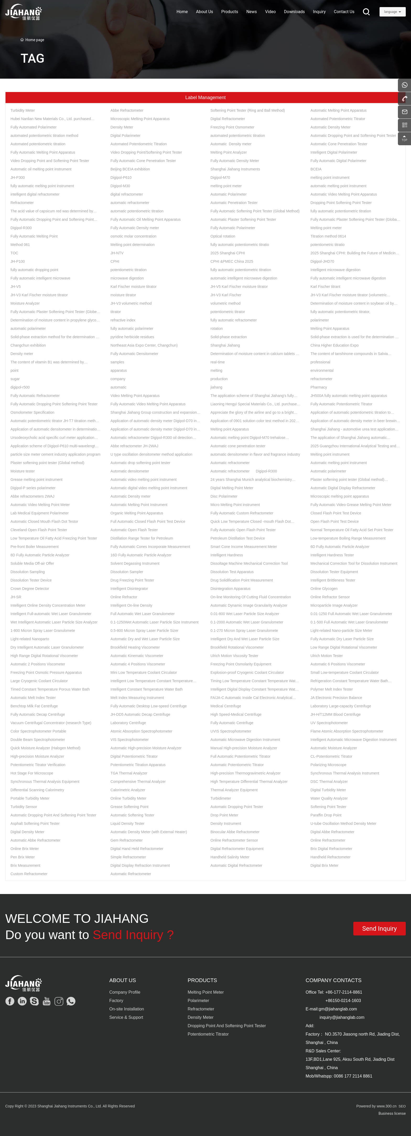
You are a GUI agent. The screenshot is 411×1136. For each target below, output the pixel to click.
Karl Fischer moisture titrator (134, 286)
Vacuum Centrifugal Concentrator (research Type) (50, 723)
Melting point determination (133, 245)
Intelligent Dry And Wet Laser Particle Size (244, 639)
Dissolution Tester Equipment (334, 572)
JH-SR (15, 597)
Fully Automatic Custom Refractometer (241, 513)
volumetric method (225, 303)
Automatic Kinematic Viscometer (137, 656)
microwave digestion (127, 278)
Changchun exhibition (28, 345)
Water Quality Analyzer (329, 798)
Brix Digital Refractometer (332, 849)
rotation (216, 328)
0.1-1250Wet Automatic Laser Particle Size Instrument (155, 622)
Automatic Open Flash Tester (134, 530)
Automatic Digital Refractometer (236, 865)
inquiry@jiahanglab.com (342, 1017)
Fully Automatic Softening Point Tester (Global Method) (255, 211)
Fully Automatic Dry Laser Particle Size (342, 639)
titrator (116, 312)
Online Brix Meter (24, 849)
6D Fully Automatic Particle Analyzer (340, 547)
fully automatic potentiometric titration (341, 211)
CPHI (115, 261)
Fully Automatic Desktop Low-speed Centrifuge (149, 706)
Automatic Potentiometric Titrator (237, 765)
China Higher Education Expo (335, 345)
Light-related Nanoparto (29, 639)
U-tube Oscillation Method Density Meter (343, 823)
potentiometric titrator (227, 312)
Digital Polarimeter (125, 135)
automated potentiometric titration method (44, 135)
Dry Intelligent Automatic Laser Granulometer (47, 647)
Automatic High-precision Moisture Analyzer (146, 748)
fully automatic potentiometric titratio (239, 245)
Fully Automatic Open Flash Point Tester (243, 530)
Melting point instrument (330, 454)
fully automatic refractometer (233, 320)
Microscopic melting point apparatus (340, 496)
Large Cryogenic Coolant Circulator (39, 681)
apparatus (119, 370)
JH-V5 (15, 286)
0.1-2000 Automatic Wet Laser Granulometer (246, 622)
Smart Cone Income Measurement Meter (243, 547)
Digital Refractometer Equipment (236, 849)
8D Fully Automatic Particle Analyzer (39, 555)
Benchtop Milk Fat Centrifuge (34, 706)
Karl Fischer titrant (325, 286)
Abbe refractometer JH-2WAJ (134, 446)
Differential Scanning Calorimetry (37, 790)
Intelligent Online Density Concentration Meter (47, 605)
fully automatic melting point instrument (42, 186)
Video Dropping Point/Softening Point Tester (146, 152)
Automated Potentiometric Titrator (338, 119)
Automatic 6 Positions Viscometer (338, 664)
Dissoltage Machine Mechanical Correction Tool (249, 563)
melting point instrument (330, 177)
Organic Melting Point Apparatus (137, 513)
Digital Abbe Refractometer (332, 832)
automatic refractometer (130, 203)
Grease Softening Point (130, 807)
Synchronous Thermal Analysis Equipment (44, 781)
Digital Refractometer (227, 119)
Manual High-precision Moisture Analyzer (243, 748)
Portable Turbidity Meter (30, 798)
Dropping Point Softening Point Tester (341, 203)
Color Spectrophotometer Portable (38, 731)
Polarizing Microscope (329, 765)
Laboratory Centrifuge (128, 723)
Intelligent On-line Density (132, 605)
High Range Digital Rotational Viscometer (44, 656)
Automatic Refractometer (131, 874)
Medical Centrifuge (225, 706)
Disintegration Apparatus (230, 588)
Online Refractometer (328, 840)
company (118, 379)
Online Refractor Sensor (330, 597)
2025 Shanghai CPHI (227, 253)
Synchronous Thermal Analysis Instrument (345, 773)
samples (117, 362)
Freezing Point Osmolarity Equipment (240, 664)
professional (321, 362)
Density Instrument (225, 823)
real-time (217, 362)
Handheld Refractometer (331, 857)
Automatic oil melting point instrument (41, 169)
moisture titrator (123, 295)
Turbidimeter (220, 798)
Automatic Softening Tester (132, 815)
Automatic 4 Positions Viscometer (138, 664)
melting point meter (226, 186)
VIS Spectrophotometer (130, 739)
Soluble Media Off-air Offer (32, 563)
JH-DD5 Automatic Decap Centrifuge (140, 714)
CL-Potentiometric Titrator (332, 756)
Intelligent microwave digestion (336, 270)
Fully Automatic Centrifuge (231, 723)
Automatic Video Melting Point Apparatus (344, 194)
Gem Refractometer (127, 840)
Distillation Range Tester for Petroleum (142, 538)
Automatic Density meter (230, 144)
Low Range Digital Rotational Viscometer (344, 647)
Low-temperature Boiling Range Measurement (348, 538)
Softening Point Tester (329, 807)
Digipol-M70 (220, 177)
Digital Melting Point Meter (231, 488)
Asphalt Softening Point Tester (35, 823)
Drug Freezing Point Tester (132, 580)
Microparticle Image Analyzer (334, 605)
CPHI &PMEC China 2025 (231, 261)
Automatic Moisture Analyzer (334, 748)
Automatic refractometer (230, 463)
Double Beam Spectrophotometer (37, 739)
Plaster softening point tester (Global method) (47, 463)
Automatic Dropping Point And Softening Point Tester (53, 815)
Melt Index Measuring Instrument (137, 698)
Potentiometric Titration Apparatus (138, 765)
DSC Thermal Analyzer (329, 781)
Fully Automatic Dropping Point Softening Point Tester (54, 404)
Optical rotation (222, 236)
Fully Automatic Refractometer (35, 396)
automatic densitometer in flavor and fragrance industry (255, 454)
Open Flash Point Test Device (335, 521)
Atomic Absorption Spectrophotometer (141, 731)
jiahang (216, 387)
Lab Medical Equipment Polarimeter (39, 513)
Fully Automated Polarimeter (33, 127)
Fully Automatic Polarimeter (232, 228)
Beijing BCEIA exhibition (130, 169)
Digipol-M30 (120, 186)
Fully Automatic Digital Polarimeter (338, 161)
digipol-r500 (20, 387)
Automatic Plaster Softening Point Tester (243, 219)
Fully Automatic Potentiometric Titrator (341, 404)
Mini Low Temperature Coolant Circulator (144, 672)
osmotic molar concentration (133, 236)
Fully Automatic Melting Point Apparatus (42, 152)
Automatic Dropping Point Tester (236, 807)
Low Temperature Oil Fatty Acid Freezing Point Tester (53, 538)
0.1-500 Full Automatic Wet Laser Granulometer (349, 622)
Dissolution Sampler (127, 572)
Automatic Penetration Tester (234, 203)
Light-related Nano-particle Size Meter (341, 630)
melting (216, 370)
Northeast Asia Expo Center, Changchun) (144, 345)
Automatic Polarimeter (228, 194)
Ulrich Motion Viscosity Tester (234, 656)
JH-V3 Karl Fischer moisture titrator (39, 295)
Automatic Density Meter (331, 127)
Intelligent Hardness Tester (332, 555)
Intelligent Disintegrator (129, 588)
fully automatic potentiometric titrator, (340, 312)
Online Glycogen (324, 588)
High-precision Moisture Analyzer (37, 756)
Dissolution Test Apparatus (232, 572)
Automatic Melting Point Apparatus (339, 110)
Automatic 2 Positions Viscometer (37, 664)
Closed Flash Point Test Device (336, 513)
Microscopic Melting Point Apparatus (140, 119)
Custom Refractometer (28, 874)
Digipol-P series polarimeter (33, 488)
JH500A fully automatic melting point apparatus (349, 396)
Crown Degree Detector (29, 588)
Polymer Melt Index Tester (332, 689)
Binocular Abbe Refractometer (234, 832)
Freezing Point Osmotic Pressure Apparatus (46, 672)
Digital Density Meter (27, 832)
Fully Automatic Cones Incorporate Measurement (150, 547)
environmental (322, 370)
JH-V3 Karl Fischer (225, 295)
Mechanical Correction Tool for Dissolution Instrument (354, 563)
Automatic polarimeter (328, 471)
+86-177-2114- (339, 992)
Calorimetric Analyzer (128, 790)
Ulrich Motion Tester (327, 656)
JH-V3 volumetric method (131, 303)
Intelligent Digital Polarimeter (334, 152)
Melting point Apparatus (229, 429)
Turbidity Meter (22, 110)
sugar (15, 379)
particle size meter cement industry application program (55, 454)
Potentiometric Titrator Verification (37, 765)
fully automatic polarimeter (132, 328)
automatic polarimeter (28, 328)
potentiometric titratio (328, 245)
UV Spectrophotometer (329, 723)
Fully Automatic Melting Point (34, 236)
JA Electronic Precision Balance (336, 698)
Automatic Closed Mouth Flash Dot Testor (44, 521)
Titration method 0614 (328, 236)
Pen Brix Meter (22, 857)
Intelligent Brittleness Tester (333, 580)
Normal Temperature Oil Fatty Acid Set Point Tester (352, 530)
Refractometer (22, 203)
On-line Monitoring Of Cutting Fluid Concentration (250, 597)
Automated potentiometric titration (37, 144)
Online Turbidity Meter (129, 798)
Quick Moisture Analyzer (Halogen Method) (45, 748)
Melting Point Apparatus (330, 328)
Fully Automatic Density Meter (234, 161)
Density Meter (122, 127)
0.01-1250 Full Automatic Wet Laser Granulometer (351, 614)
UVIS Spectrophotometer (230, 731)
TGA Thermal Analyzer (129, 773)
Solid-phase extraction (228, 337)
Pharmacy (319, 387)
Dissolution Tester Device (31, 580)
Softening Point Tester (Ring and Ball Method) (247, 110)
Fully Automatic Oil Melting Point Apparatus (146, 219)
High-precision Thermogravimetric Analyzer (245, 773)
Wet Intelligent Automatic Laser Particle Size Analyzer (54, 622)
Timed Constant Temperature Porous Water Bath (50, 689)
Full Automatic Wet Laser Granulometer (143, 614)
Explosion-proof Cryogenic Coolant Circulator (247, 672)
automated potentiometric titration (237, 135)
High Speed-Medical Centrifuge (236, 714)
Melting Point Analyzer (228, 152)
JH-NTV (117, 253)
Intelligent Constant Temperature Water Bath (147, 689)
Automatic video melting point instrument (144, 479)
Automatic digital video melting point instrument (149, 488)
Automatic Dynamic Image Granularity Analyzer (248, 605)
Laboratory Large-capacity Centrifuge (341, 706)
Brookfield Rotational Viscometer (237, 647)
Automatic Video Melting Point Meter (40, 505)
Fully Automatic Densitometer (134, 354)
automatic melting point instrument (338, 186)
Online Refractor (124, 597)
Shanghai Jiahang (225, 345)
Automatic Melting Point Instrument (139, 505)
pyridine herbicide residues (132, 337)
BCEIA (316, 169)
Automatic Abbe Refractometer (35, 840)
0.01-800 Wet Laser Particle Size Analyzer (244, 614)
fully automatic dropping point (34, 270)
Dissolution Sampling (27, 572)
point (14, 370)
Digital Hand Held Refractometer (137, 849)
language (390, 12)
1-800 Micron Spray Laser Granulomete (42, 630)
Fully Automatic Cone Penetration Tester (143, 161)
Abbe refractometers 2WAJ (32, 496)
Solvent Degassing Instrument (135, 563)
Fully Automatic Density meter (135, 228)
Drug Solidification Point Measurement (241, 580)
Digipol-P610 (121, 177)
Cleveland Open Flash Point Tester (38, 530)
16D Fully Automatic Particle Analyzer (141, 555)
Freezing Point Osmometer (232, 127)
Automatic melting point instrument (339, 463)
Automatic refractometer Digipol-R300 (243, 471)
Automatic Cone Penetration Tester (339, 144)
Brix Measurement (25, 865)
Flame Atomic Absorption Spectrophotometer (347, 731)
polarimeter (320, 320)
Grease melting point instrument (36, 479)
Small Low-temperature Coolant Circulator (345, 672)
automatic (119, 387)
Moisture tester (22, 471)
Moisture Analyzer (25, 303)
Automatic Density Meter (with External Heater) (149, 832)
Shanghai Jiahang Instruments (235, 169)
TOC (14, 253)
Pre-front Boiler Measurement (34, 547)
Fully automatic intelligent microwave (40, 278)
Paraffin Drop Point (326, 815)
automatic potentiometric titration (137, 211)
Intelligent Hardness (226, 555)
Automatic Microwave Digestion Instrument (245, 739)
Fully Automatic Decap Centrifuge (37, 714)
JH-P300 (17, 177)
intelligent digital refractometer (35, 194)
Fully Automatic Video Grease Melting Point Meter (351, 505)
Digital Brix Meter (325, 865)
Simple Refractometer (128, 857)
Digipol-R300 (21, 228)
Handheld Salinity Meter (230, 857)
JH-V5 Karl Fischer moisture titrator (239, 286)
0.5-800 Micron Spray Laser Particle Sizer (145, 630)
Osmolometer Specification (32, 412)
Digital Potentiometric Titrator (134, 756)
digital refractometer (127, 194)
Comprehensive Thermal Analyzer (138, 781)
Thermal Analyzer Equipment (234, 790)
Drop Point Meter (224, 815)
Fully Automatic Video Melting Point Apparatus (148, 404)
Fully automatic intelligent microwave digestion (348, 278)
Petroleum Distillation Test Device (237, 538)
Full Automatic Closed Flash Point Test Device (148, 521)
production (219, 379)
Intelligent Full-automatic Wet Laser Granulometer (50, 614)
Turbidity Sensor (23, 807)
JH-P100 (17, 261)
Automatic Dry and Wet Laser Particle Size (145, 639)
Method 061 (20, 245)
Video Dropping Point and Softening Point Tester (49, 161)
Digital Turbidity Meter (328, 790)
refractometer (321, 379)
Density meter (21, 354)
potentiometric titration (129, 270)
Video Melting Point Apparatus (135, 396)
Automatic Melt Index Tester (33, 698)
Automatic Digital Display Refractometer (343, 488)
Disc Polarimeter (223, 496)
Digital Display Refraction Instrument (140, 865)
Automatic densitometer (130, 471)
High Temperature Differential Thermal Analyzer (249, 781)
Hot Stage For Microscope (31, 773)
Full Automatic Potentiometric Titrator (240, 756)
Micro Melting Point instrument (235, 505)
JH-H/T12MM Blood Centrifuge (336, 714)
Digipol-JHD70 (322, 261)
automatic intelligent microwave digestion (243, 278)
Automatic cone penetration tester (237, 446)
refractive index (123, 320)
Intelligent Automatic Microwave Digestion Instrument (354, 739)
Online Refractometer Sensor (234, 840)
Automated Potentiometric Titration (139, 144)
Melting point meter (326, 228)
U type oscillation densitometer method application (151, 454)
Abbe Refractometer (127, 110)
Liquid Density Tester (128, 823)
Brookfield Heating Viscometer (135, 647)
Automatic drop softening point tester (140, 463)
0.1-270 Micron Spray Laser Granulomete (244, 630)
